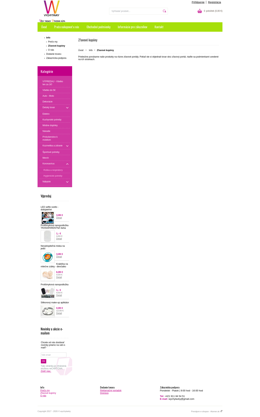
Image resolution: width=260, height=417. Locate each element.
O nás (51, 50)
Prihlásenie (198, 2)
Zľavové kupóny (56, 46)
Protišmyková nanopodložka (54, 284)
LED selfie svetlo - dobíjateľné (50, 208)
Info (48, 37)
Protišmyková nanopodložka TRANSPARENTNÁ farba (54, 226)
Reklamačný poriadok (110, 390)
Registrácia (214, 2)
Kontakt (159, 27)
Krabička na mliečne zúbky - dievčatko (54, 265)
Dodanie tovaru (53, 54)
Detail (59, 217)
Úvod (44, 27)
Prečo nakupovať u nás (66, 27)
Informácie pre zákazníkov (132, 27)
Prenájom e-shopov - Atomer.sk (206, 411)
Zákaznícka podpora (56, 58)
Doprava (104, 393)
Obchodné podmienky (98, 27)
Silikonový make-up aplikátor (55, 302)
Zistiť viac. (46, 371)
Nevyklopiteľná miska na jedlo (53, 247)
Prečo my (53, 41)
